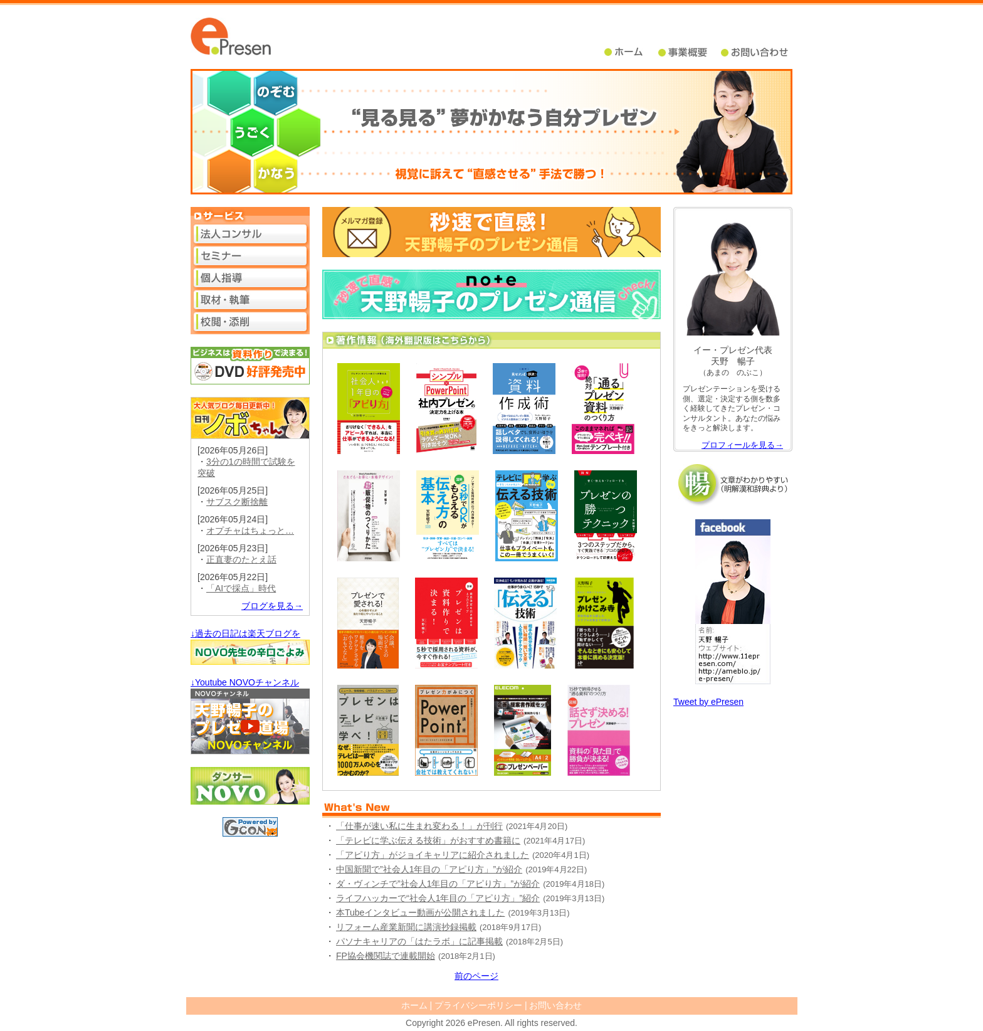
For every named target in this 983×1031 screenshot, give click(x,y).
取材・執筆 (250, 299)
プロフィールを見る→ (742, 445)
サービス (250, 216)
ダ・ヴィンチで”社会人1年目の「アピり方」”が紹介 (438, 884)
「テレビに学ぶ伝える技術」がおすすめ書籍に (428, 840)
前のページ (476, 976)
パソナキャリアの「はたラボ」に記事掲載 (419, 941)
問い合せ (755, 52)
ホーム (631, 52)
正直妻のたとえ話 (241, 559)
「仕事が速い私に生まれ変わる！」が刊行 (419, 826)
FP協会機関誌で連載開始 (385, 956)
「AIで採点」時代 (241, 588)
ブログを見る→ (272, 606)
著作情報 (491, 340)
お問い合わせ (555, 1005)
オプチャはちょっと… (250, 531)
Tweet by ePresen (708, 702)
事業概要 (689, 52)
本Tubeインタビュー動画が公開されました (420, 912)
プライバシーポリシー (478, 1005)
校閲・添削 (250, 321)
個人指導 (250, 277)
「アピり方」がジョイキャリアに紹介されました (432, 855)
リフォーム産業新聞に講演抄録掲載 (406, 927)
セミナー (250, 255)
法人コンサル (250, 234)
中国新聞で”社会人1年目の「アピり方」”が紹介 (429, 869)
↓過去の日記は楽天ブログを (245, 633)
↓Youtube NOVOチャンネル (245, 682)
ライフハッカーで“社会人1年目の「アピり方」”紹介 (438, 898)
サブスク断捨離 (237, 502)
